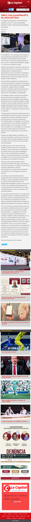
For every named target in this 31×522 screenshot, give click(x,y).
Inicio (5, 513)
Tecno (28, 516)
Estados (16, 513)
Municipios (10, 513)
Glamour (9, 518)
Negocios (25, 513)
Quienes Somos (21, 518)
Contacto (14, 518)
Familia (17, 516)
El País (20, 513)
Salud (13, 516)
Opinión (3, 516)
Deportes (8, 516)
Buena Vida (22, 516)
